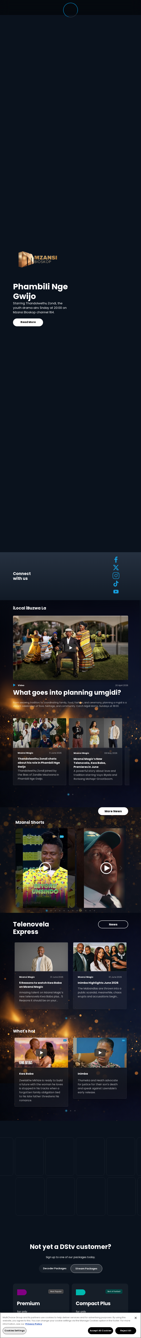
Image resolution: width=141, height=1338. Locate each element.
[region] (70, 1325)
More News (113, 806)
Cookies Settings (15, 1330)
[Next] (122, 862)
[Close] (135, 1318)
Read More (28, 322)
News (113, 919)
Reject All (125, 1330)
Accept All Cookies (100, 1330)
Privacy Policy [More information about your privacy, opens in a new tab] (33, 1324)
